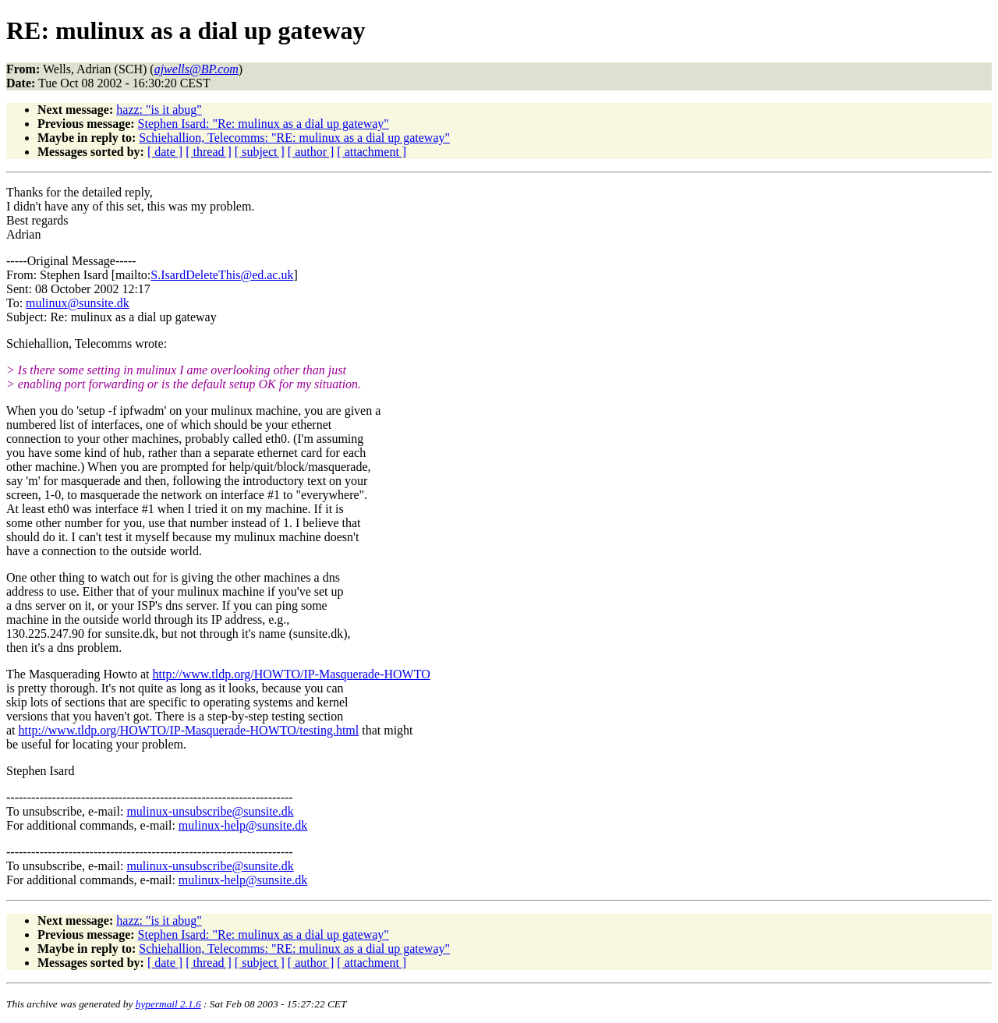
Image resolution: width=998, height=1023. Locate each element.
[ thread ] (209, 151)
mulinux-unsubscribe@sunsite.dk (209, 811)
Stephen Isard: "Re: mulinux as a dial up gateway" (263, 123)
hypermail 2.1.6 (168, 1004)
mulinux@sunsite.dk (77, 303)
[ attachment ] (371, 151)
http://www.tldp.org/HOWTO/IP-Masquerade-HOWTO (291, 674)
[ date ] (164, 151)
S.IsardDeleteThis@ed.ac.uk (221, 274)
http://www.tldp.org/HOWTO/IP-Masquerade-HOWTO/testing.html (189, 730)
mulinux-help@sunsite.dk (243, 825)
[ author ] (311, 151)
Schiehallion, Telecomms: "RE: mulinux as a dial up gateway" (294, 137)
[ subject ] (260, 151)
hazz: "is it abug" (158, 109)
